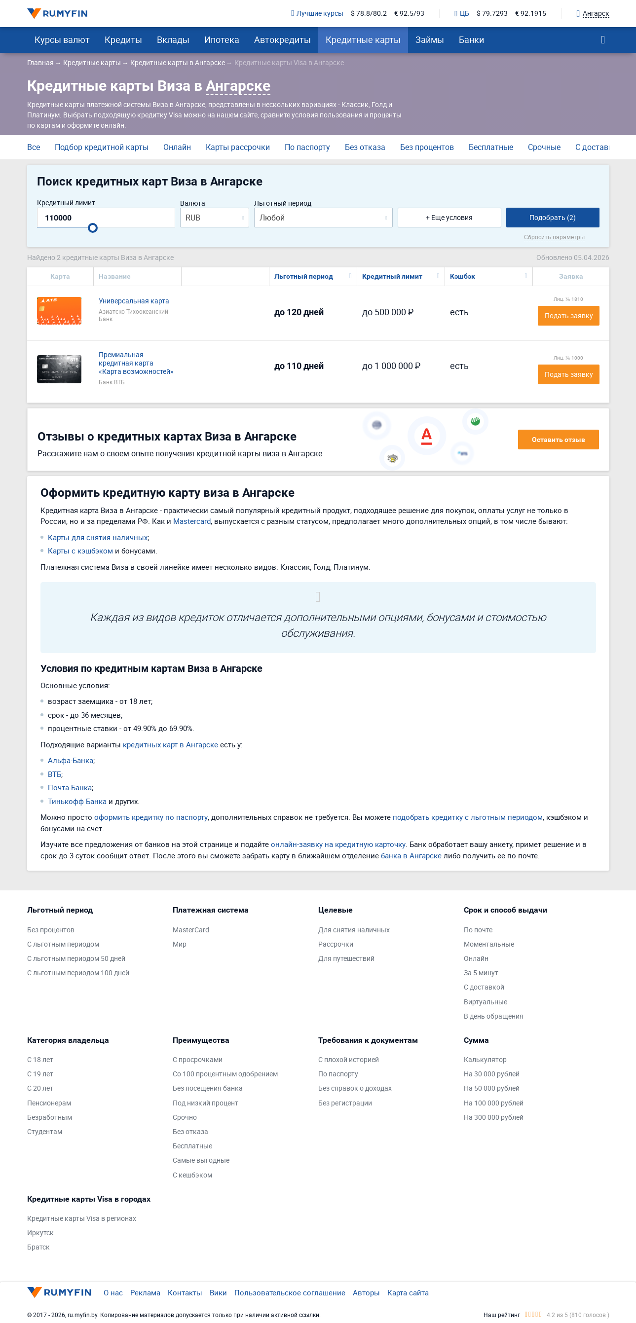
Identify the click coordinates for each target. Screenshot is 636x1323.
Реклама (145, 1292)
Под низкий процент (205, 1103)
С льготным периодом (63, 944)
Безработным (49, 1117)
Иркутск (40, 1233)
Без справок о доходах (355, 1088)
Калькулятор (485, 1060)
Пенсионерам (49, 1103)
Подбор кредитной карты (102, 147)
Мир (180, 944)
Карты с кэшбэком (80, 550)
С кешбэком (192, 1175)
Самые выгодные (201, 1160)
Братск (38, 1247)
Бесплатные (491, 147)
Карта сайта (408, 1292)
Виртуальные (485, 1002)
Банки (471, 39)
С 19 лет (40, 1074)
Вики (218, 1292)
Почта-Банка (70, 787)
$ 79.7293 (492, 13)
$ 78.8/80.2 (369, 13)
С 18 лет (40, 1060)
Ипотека (221, 39)
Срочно (185, 1117)
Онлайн (177, 147)
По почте (478, 930)
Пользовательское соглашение (289, 1292)
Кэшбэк (462, 276)
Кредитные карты (363, 39)
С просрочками (198, 1060)
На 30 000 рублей (492, 1074)
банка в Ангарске (411, 855)
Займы (429, 39)
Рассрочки (335, 944)
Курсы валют (62, 39)
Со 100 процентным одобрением (225, 1074)
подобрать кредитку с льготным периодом (468, 817)
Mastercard (192, 521)
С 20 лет (40, 1088)
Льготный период (282, 203)
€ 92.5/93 (409, 13)
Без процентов (427, 147)
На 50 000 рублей (492, 1088)
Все (33, 147)
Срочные (544, 147)
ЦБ (461, 13)
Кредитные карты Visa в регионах (81, 1218)
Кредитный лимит (66, 203)
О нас (113, 1292)
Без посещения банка (208, 1088)
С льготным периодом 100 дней (78, 973)
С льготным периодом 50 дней (76, 959)
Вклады (173, 39)
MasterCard (191, 930)
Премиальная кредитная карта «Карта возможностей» (136, 363)
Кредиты (123, 39)
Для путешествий (346, 959)
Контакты (185, 1292)
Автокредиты (282, 39)
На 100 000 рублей (494, 1103)
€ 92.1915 (530, 13)
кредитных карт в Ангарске (170, 744)
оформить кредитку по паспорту (151, 817)
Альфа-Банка (70, 760)
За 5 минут (481, 973)
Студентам (44, 1132)
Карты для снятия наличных (98, 537)
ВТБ (54, 774)
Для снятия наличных (354, 930)
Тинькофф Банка (77, 801)
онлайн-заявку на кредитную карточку (338, 844)
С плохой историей (348, 1060)
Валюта (192, 203)
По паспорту (307, 147)
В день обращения (494, 1016)
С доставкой (598, 147)
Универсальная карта (134, 301)
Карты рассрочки (238, 147)
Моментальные (489, 944)
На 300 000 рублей (494, 1117)
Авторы (366, 1292)
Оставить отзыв (558, 439)
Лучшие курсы (317, 13)
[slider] (93, 228)
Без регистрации (345, 1103)
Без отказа (365, 147)
